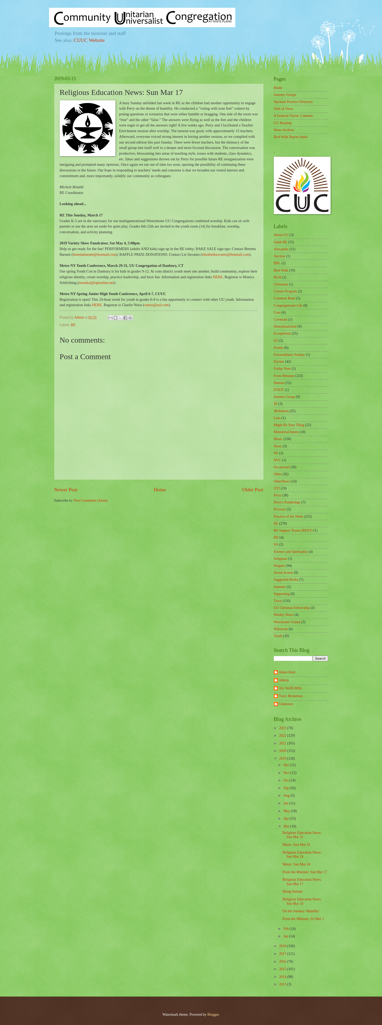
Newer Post (65, 489)
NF (276, 453)
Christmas (281, 284)
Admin (284, 680)
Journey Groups (285, 95)
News (278, 446)
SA (276, 544)
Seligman (280, 559)
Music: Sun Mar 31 (296, 845)
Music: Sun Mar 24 (296, 864)
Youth (278, 636)
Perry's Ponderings (287, 502)
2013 (283, 984)
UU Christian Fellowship (292, 608)
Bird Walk (281, 270)
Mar (286, 826)
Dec (286, 765)
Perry (278, 495)
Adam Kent (287, 672)
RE (73, 325)
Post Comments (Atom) (90, 500)
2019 (283, 758)
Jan (286, 936)
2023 (283, 728)
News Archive (284, 130)
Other (278, 474)
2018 (283, 946)
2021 (283, 743)
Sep (286, 788)
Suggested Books (286, 580)
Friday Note (282, 369)
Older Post (252, 489)
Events (279, 348)
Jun (286, 803)
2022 (283, 735)
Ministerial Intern (286, 432)
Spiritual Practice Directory (293, 102)
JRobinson (281, 411)
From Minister (284, 376)
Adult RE (280, 242)
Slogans (279, 566)
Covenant (280, 319)
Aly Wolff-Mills (290, 688)
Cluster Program (285, 291)
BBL (277, 263)
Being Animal (292, 891)
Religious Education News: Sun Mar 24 (302, 854)
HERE (218, 277)
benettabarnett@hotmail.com (94, 254)
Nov (286, 773)
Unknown (286, 704)
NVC (277, 460)
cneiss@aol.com (156, 305)
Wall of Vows (283, 109)
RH (276, 537)
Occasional (282, 467)
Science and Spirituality (291, 552)
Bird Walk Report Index (291, 137)
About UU (281, 235)
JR (276, 404)
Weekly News (284, 615)
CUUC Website (89, 40)
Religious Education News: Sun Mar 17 (302, 882)
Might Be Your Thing (289, 425)
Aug (286, 795)
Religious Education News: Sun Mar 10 (302, 901)
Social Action (283, 573)
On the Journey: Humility (301, 911)
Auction (279, 256)
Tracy (278, 601)
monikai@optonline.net (96, 283)
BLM (278, 277)
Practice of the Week (288, 516)
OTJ (277, 488)
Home (160, 489)
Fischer (279, 362)
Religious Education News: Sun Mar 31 (302, 835)
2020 (283, 751)
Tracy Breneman (291, 696)
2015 (283, 969)
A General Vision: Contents (293, 116)
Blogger (213, 1014)
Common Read (284, 298)
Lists (277, 418)
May (287, 811)
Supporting (282, 594)
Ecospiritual (282, 333)
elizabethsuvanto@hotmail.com (225, 254)
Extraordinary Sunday (289, 355)
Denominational (285, 326)
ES (276, 341)
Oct (286, 780)
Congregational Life (288, 305)
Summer (280, 587)
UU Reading (283, 123)
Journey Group (284, 397)
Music (278, 439)
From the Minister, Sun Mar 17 (305, 872)
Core (277, 312)
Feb (286, 929)
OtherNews (282, 481)
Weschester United (287, 622)
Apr (286, 818)
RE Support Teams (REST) (293, 530)
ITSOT (279, 390)
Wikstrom (281, 629)
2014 (283, 977)
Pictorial (280, 509)
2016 (283, 961)
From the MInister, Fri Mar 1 (303, 919)
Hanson (279, 383)
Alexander (281, 249)
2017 (283, 954)
